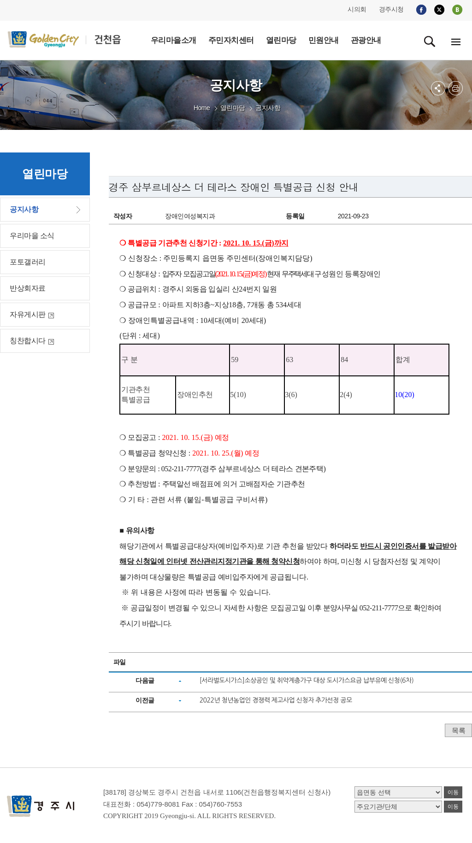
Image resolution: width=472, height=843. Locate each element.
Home (202, 107)
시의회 (357, 9)
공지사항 (267, 107)
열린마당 (232, 107)
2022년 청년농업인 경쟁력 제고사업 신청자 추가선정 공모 (276, 700)
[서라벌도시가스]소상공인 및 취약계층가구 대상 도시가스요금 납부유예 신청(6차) (307, 680)
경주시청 (391, 9)
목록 (458, 730)
